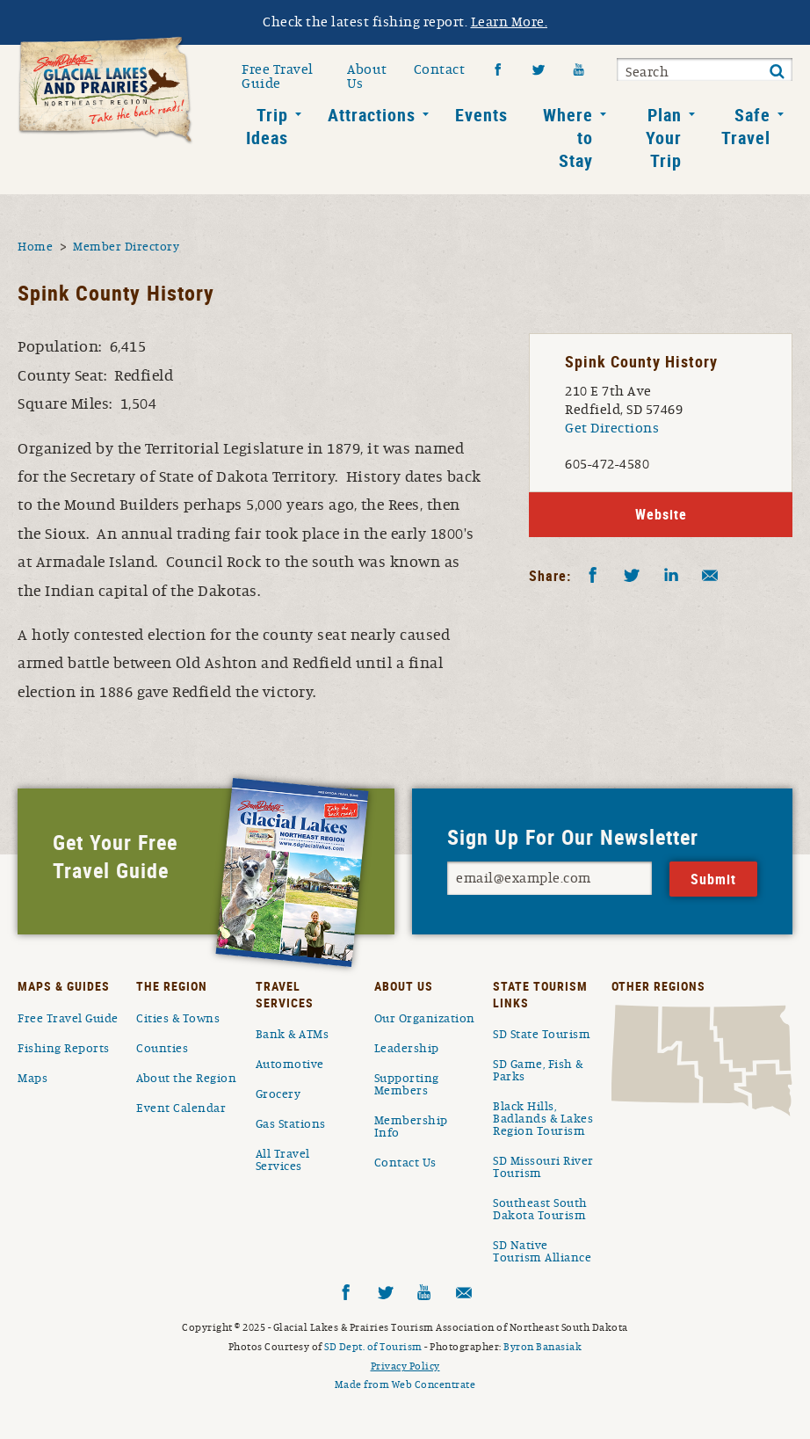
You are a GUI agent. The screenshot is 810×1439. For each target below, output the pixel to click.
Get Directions (612, 428)
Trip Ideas (267, 126)
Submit (776, 72)
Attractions (372, 115)
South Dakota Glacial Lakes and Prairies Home (105, 90)
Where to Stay (568, 137)
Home (35, 247)
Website (661, 514)
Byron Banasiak (542, 1346)
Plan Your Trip (664, 137)
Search (647, 72)
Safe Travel (745, 126)
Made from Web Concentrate (405, 1384)
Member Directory (126, 247)
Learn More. (509, 22)
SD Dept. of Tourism (373, 1346)
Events (481, 115)
